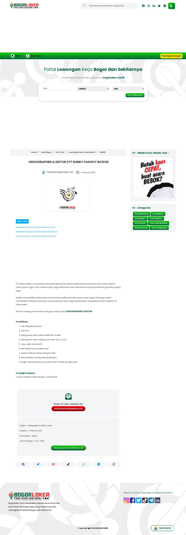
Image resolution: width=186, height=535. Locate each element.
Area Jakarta (141, 228)
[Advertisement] (93, 32)
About (127, 492)
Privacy (157, 492)
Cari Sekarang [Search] (135, 95)
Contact (136, 492)
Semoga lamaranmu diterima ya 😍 (68, 448)
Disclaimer (167, 492)
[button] (171, 6)
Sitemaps (147, 492)
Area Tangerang (159, 228)
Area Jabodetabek (158, 223)
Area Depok (140, 223)
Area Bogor (140, 218)
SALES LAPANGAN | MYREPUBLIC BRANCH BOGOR (36, 236)
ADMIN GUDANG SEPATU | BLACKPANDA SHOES (35, 227)
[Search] (84, 5)
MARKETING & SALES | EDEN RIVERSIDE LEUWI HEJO (37, 231)
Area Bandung (141, 214)
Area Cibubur (156, 218)
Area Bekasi (158, 214)
